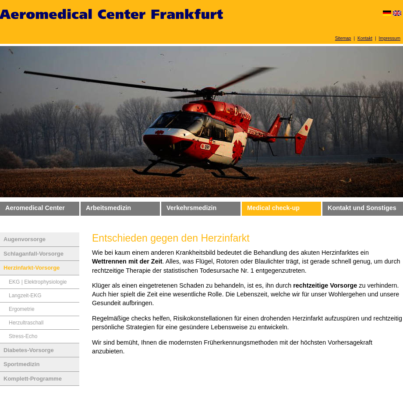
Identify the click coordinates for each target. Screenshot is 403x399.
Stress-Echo (23, 336)
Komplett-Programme (33, 378)
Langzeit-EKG (25, 295)
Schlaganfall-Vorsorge (34, 253)
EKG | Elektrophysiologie (38, 282)
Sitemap (343, 38)
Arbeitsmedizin (108, 207)
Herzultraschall (26, 323)
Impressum (389, 38)
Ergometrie (22, 309)
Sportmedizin (21, 364)
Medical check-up (273, 207)
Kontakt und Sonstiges (362, 207)
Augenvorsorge (25, 239)
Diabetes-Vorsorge (29, 350)
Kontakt (364, 38)
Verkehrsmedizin (191, 207)
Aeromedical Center (35, 207)
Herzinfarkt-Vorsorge (32, 267)
